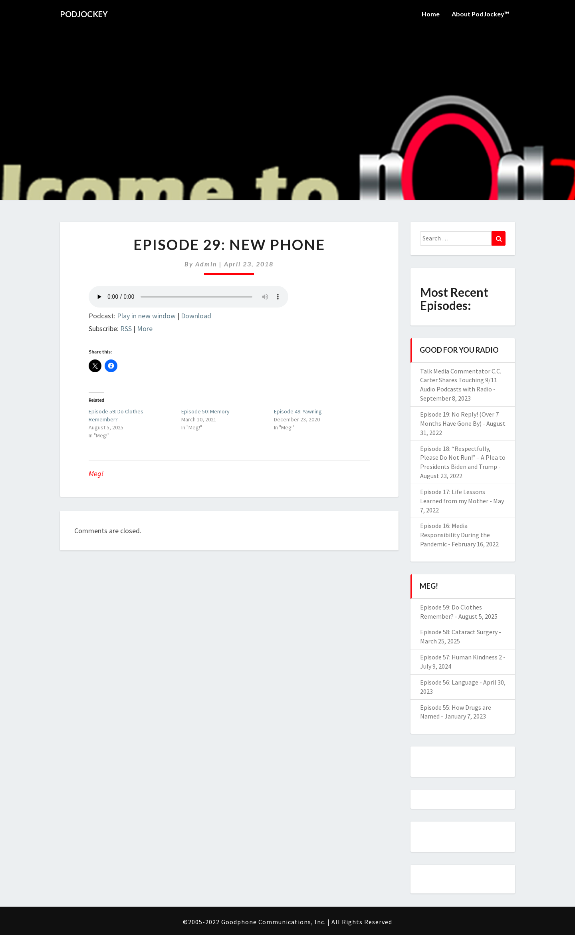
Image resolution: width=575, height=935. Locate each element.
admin (206, 264)
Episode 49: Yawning (298, 411)
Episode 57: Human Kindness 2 (461, 657)
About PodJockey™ (480, 14)
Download (196, 315)
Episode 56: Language (449, 682)
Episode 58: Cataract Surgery (459, 632)
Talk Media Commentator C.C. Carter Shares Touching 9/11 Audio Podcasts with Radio (460, 380)
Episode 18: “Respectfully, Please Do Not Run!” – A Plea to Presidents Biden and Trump (463, 458)
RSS (126, 328)
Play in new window (146, 315)
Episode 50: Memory (205, 411)
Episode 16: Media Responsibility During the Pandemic (455, 535)
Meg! (96, 473)
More (145, 328)
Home (431, 14)
